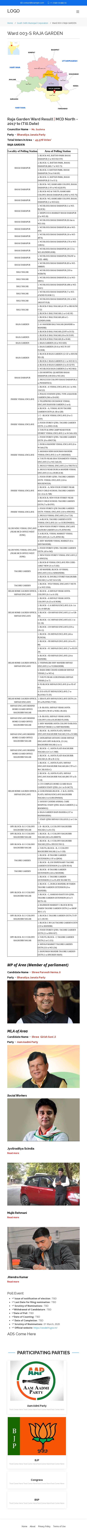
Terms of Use (59, 1526)
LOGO (13, 11)
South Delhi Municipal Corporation (32, 23)
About (32, 1526)
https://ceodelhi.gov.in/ (45, 1327)
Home (10, 23)
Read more (13, 1157)
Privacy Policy (44, 1526)
